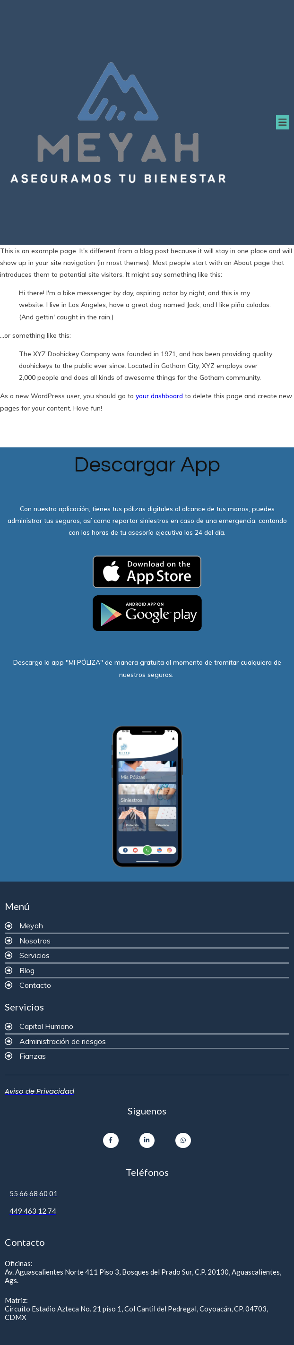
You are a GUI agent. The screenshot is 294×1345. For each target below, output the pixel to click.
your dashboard (159, 396)
